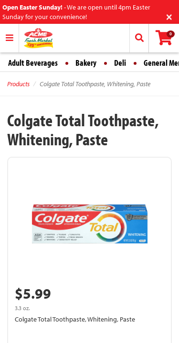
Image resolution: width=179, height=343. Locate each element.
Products (18, 84)
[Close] (169, 16)
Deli (120, 62)
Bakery (85, 62)
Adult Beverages (33, 62)
